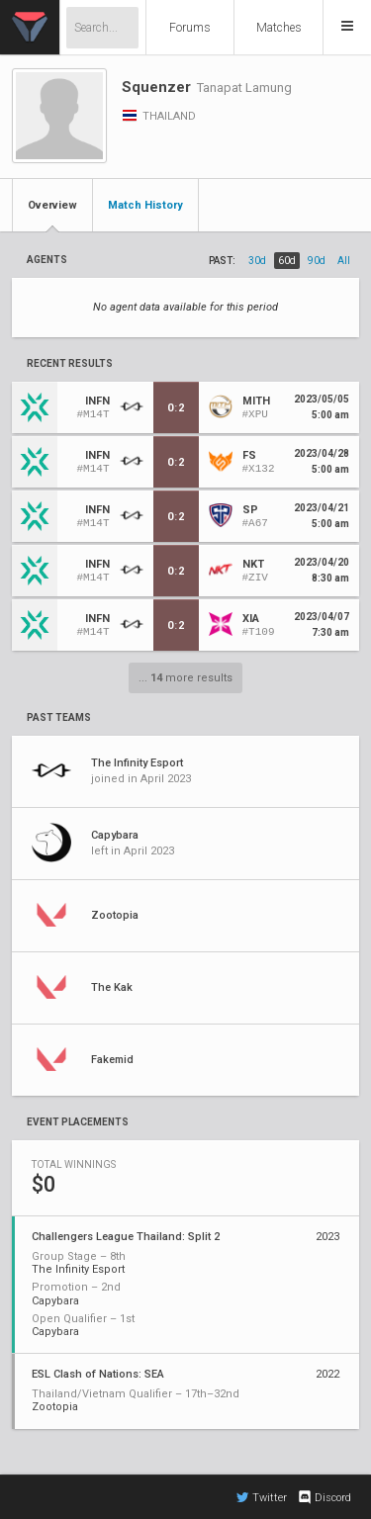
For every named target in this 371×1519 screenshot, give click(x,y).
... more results (185, 677)
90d (316, 260)
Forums (190, 28)
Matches (279, 28)
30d (257, 260)
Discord (324, 1497)
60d (287, 260)
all (343, 260)
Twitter (261, 1497)
